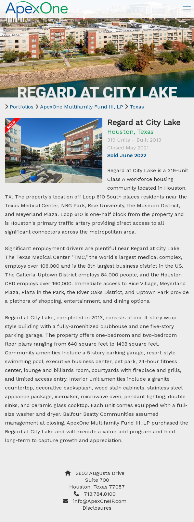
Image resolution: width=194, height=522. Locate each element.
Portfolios (21, 107)
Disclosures (97, 508)
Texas (137, 107)
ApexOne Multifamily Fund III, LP (81, 107)
